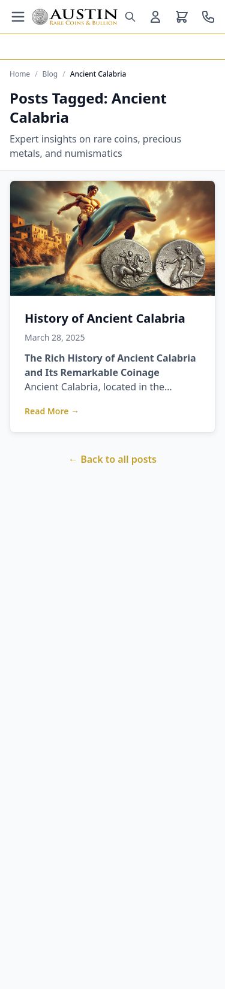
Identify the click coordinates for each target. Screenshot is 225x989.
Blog (50, 74)
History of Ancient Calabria (105, 318)
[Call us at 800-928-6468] (208, 17)
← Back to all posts (112, 459)
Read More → (52, 411)
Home (20, 74)
